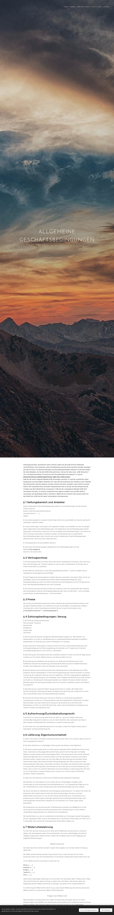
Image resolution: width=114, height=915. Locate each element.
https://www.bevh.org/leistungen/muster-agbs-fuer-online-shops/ (46, 477)
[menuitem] (66, 7)
